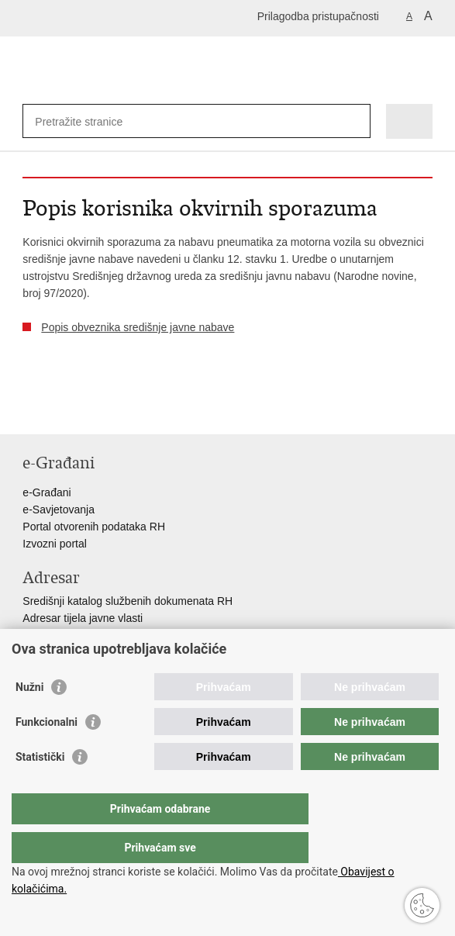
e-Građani (46, 492)
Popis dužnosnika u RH (79, 652)
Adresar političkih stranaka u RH (100, 635)
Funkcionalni (47, 753)
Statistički (40, 788)
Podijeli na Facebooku (64, 410)
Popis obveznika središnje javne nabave (137, 327)
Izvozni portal (54, 543)
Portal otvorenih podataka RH (93, 526)
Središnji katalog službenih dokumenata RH (127, 601)
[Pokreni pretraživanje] (355, 121)
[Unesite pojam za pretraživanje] (91, 121)
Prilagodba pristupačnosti (318, 16)
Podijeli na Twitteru (97, 410)
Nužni (29, 718)
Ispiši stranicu (30, 410)
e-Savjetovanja (58, 509)
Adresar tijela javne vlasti (82, 618)
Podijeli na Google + (130, 410)
